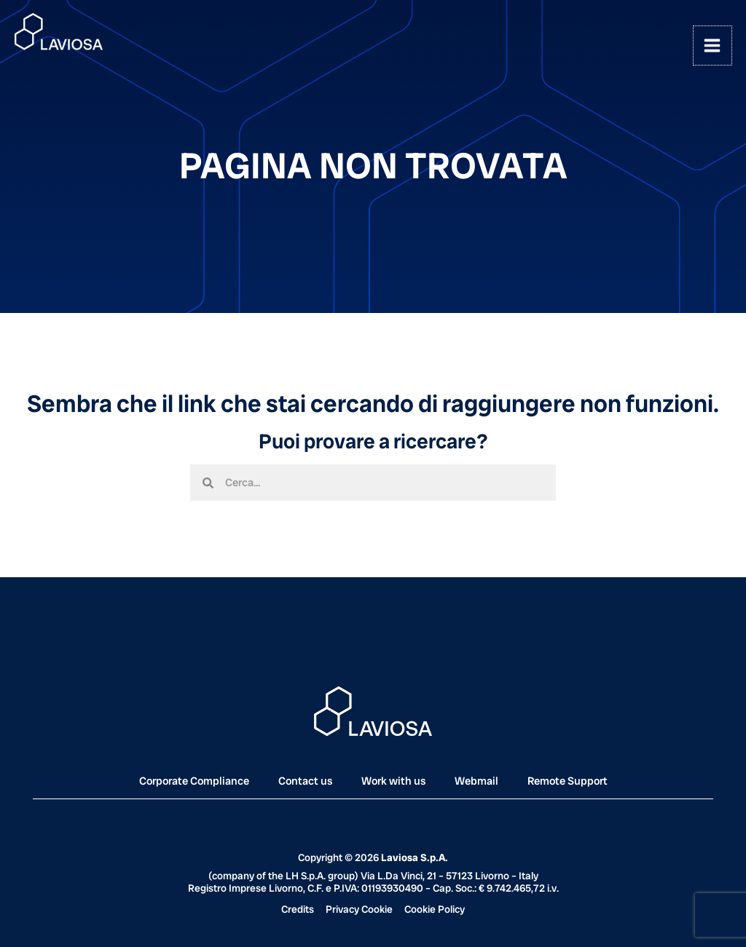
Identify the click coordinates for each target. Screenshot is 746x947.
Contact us (305, 781)
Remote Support (567, 781)
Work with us (393, 781)
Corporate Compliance (194, 781)
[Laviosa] (60, 32)
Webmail (476, 781)
